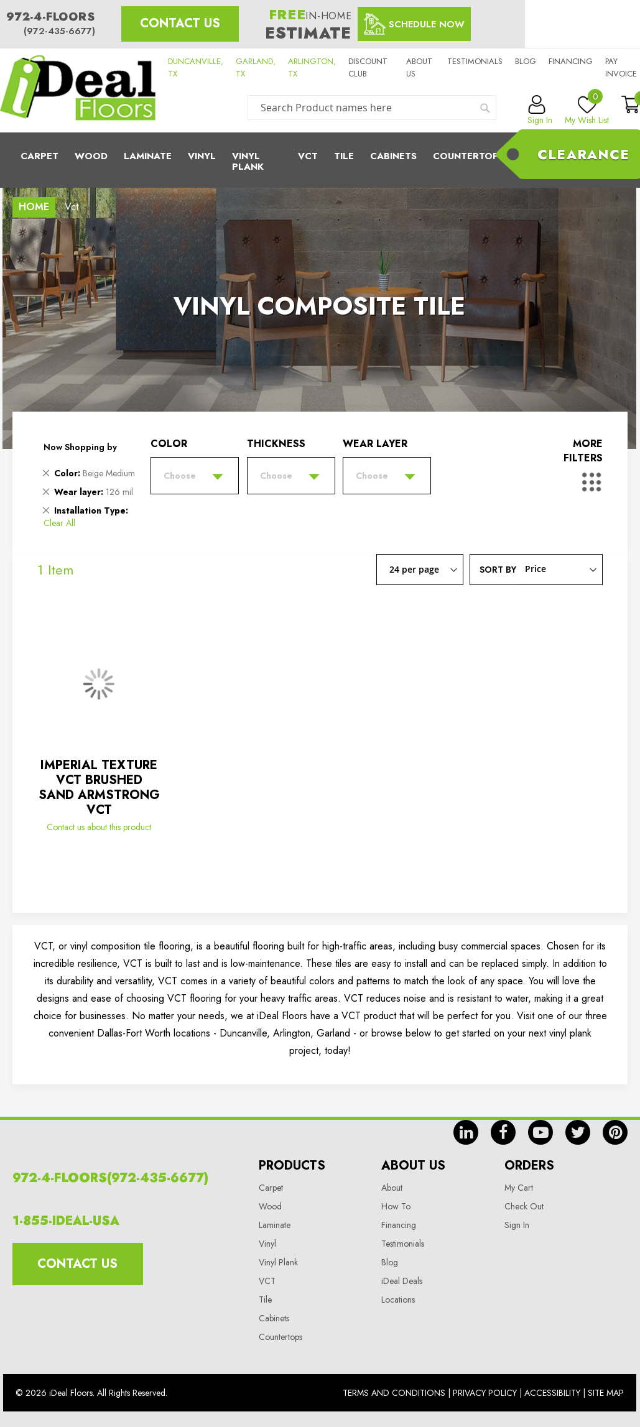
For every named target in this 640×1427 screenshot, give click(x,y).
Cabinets (393, 156)
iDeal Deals (401, 1281)
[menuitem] (320, 160)
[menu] (320, 160)
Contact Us (180, 23)
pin (615, 1132)
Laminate (148, 156)
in (465, 1132)
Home (34, 207)
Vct (308, 156)
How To (395, 1206)
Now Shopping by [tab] (80, 447)
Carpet (39, 156)
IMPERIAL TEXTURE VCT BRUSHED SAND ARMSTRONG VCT (99, 787)
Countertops (280, 1337)
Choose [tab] (180, 475)
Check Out (524, 1206)
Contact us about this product (99, 827)
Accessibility (552, 1393)
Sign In (516, 1225)
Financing (571, 61)
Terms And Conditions (394, 1393)
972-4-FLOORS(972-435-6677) (110, 1178)
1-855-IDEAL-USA (65, 1221)
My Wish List (587, 110)
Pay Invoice (621, 67)
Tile (344, 156)
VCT (267, 1281)
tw (577, 1132)
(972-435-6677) (59, 31)
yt (540, 1132)
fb (503, 1132)
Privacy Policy (485, 1393)
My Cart (518, 1187)
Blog (525, 61)
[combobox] (372, 107)
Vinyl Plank (248, 161)
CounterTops (468, 156)
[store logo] (77, 90)
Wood (91, 156)
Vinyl (202, 156)
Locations (398, 1299)
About (391, 1187)
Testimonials (475, 61)
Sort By (498, 569)
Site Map (606, 1393)
